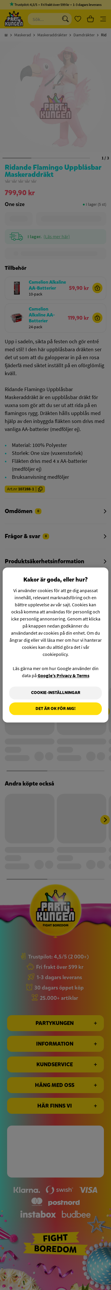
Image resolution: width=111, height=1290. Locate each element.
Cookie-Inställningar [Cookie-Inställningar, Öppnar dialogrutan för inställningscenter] (55, 692)
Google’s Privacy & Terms (63, 675)
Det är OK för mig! (55, 708)
